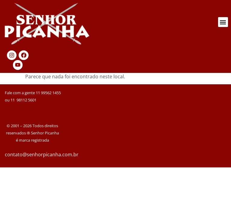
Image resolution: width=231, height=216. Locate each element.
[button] (223, 22)
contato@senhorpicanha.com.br (42, 154)
